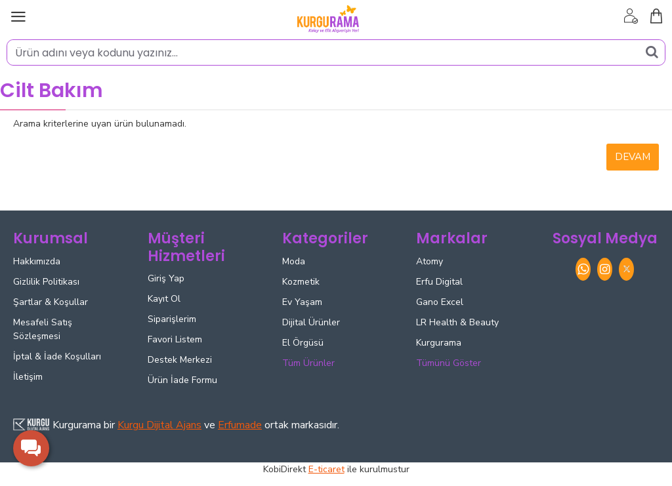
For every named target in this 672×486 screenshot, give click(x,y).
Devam (632, 156)
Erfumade (240, 425)
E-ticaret (326, 469)
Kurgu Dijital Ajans (159, 425)
